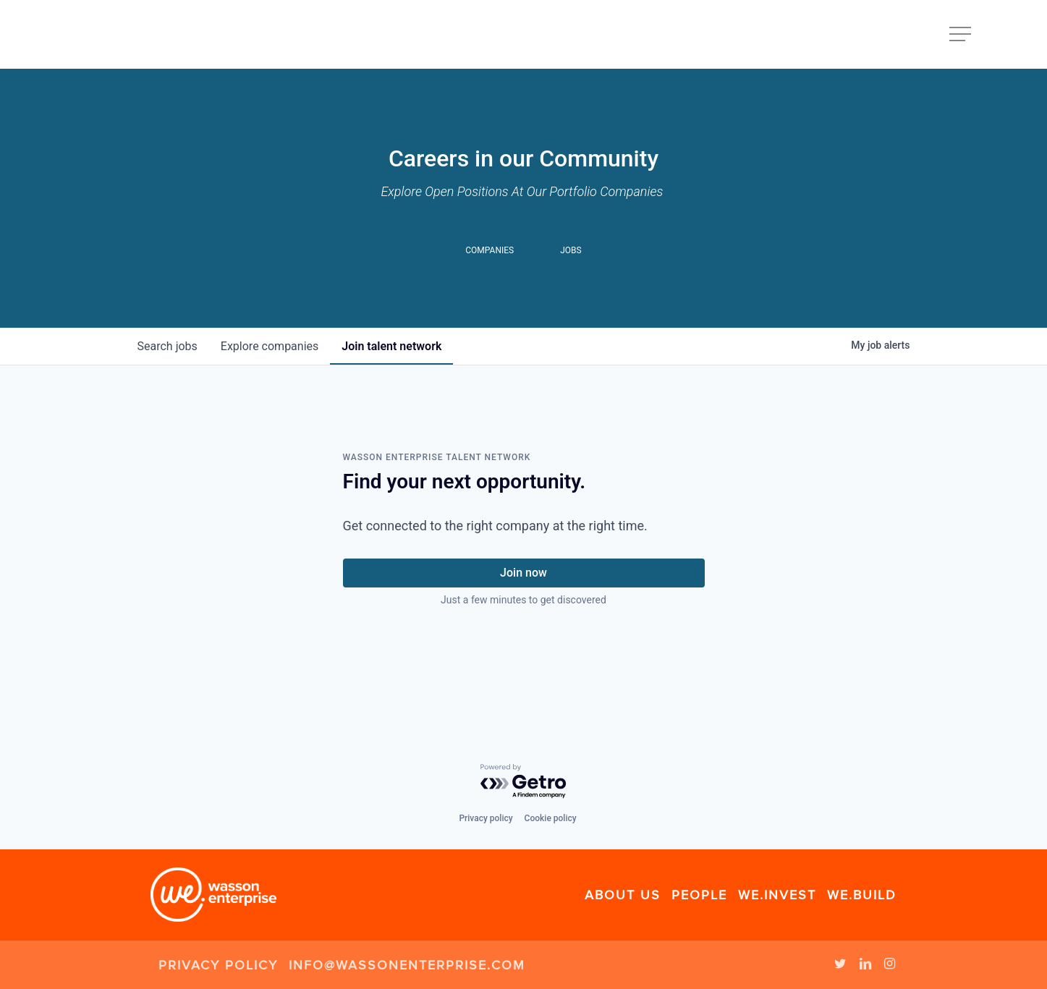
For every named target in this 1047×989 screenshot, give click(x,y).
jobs (167, 346)
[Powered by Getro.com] (523, 781)
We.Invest (777, 895)
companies (269, 346)
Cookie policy (551, 818)
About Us (623, 895)
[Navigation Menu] (961, 34)
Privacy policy (485, 818)
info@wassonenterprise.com (407, 965)
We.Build (861, 895)
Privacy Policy (218, 965)
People (699, 895)
